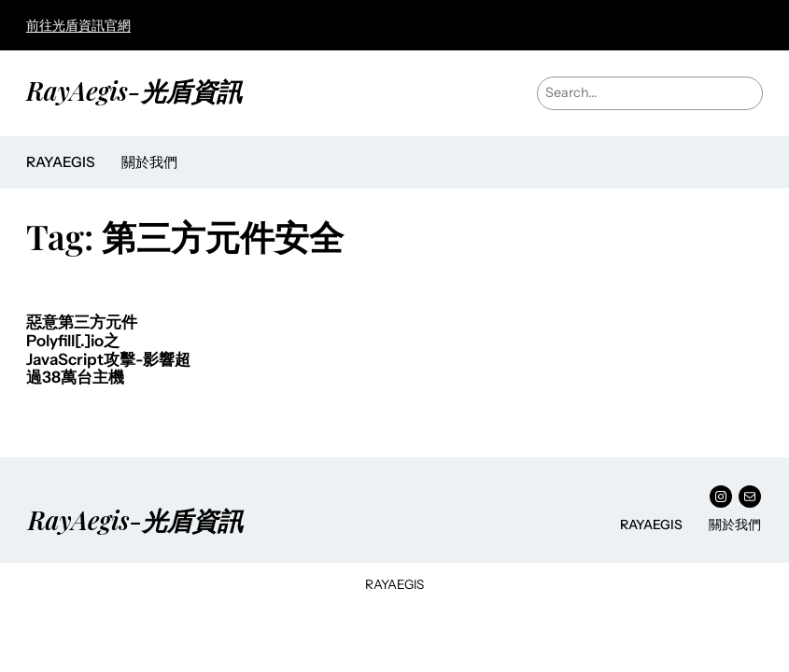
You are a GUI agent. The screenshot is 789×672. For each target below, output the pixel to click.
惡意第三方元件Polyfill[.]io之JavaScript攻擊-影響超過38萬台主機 (108, 350)
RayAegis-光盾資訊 (134, 90)
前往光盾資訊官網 (78, 25)
